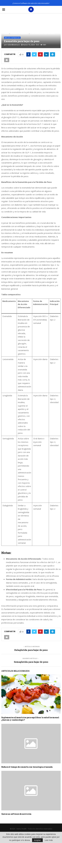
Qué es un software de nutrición (16, 814)
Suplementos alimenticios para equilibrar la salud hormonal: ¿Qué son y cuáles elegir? (30, 718)
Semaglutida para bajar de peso (31, 661)
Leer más (49, 840)
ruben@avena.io (13, 45)
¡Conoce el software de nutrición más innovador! (31, 3)
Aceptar (37, 840)
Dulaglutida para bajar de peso (31, 650)
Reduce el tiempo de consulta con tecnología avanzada (27, 767)
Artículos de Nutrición (12, 38)
